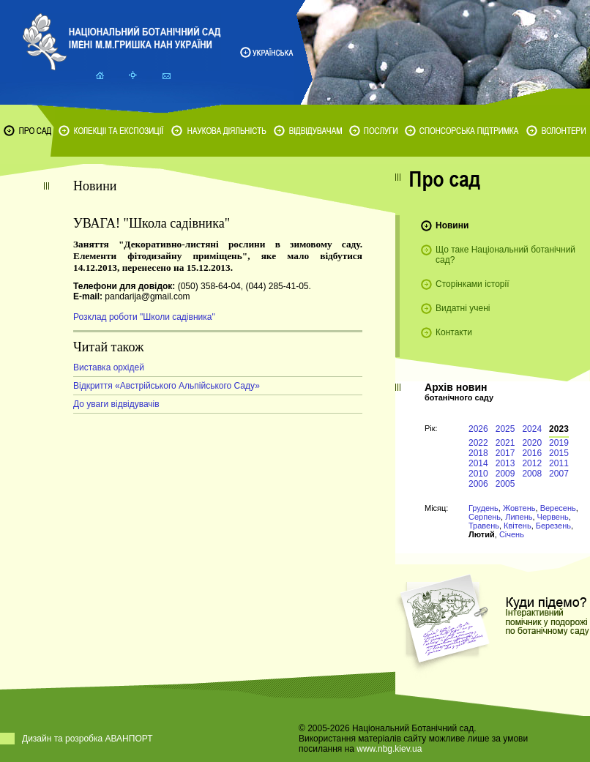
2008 (532, 473)
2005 (505, 484)
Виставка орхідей (108, 367)
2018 (478, 453)
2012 (532, 463)
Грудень (483, 508)
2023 (559, 429)
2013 (505, 463)
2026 (478, 429)
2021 (505, 443)
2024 (532, 429)
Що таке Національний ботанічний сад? (505, 254)
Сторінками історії (472, 284)
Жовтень (519, 508)
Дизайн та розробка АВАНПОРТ (87, 738)
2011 (559, 463)
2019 (559, 443)
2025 (505, 429)
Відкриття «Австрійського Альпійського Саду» (166, 386)
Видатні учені (463, 308)
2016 (532, 453)
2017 (505, 453)
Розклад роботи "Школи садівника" (144, 317)
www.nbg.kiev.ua (389, 749)
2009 (505, 473)
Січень (511, 534)
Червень (553, 516)
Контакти (454, 332)
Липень (518, 516)
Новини (452, 225)
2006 (478, 484)
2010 (478, 473)
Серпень (484, 516)
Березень (553, 525)
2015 (559, 453)
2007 (559, 473)
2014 (478, 463)
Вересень (558, 508)
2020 (532, 443)
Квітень (517, 525)
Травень (483, 525)
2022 (478, 443)
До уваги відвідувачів (116, 404)
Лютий (481, 534)
